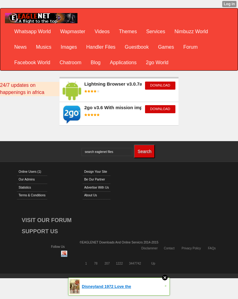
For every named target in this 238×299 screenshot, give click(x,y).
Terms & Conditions (32, 195)
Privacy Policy (191, 248)
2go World (157, 62)
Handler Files (100, 47)
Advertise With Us (96, 187)
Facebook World (32, 62)
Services (155, 31)
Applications (123, 62)
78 (95, 263)
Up (153, 263)
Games (166, 47)
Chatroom (70, 62)
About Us (90, 195)
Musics (43, 47)
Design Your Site (95, 171)
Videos (102, 31)
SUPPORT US (40, 231)
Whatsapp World (32, 31)
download (160, 85)
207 (107, 263)
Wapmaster (72, 31)
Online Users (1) (30, 171)
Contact (169, 248)
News (20, 47)
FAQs (212, 248)
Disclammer (149, 248)
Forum (190, 47)
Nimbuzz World (191, 31)
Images (69, 47)
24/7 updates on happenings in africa (22, 89)
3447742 (135, 263)
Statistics (25, 187)
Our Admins (27, 179)
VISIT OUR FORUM (47, 220)
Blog (95, 62)
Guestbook (137, 47)
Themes (128, 31)
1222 (119, 263)
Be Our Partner (94, 179)
